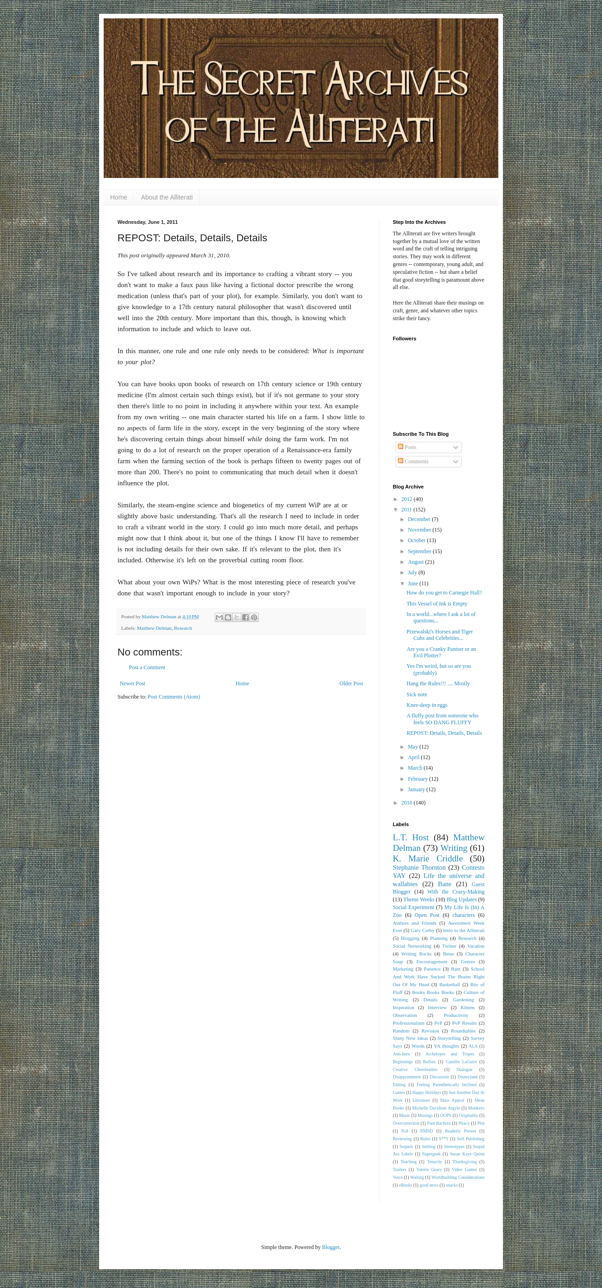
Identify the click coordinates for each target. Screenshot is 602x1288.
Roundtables (463, 1030)
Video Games (464, 1169)
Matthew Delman (154, 628)
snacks (452, 1185)
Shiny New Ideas (410, 1038)
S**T (444, 1138)
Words (418, 1046)
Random (401, 1030)
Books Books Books (433, 992)
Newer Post (132, 683)
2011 (407, 509)
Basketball (449, 984)
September (420, 551)
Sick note (417, 694)
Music (404, 1115)
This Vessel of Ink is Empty (437, 603)
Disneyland (467, 1076)
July (413, 572)
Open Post (427, 915)
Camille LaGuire (461, 1061)
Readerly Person (460, 1130)
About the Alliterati (167, 197)
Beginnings (403, 1061)
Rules (425, 1138)
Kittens (468, 1007)
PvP (438, 1023)
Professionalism (408, 1023)
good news (428, 1185)
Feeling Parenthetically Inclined (446, 1084)
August (416, 562)
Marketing (403, 969)
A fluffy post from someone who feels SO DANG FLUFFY (443, 718)
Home (118, 197)
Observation (405, 1015)
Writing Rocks (416, 953)
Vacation (476, 946)
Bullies (429, 1061)
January (417, 789)
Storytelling (449, 1038)
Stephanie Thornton (419, 867)
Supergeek (431, 1153)
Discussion (439, 1076)
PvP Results (464, 1023)
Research (183, 628)
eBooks (405, 1185)
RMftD (426, 1130)
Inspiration (403, 1007)
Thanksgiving (464, 1161)
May (413, 747)
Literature (421, 1100)
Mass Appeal (452, 1100)
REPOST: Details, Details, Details (444, 733)
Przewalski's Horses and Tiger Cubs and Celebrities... (440, 634)
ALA (473, 1046)
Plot (481, 1123)
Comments (413, 461)
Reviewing (402, 1138)
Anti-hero (401, 1053)
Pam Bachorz (439, 1123)
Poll (404, 1130)
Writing (454, 848)
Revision (430, 1030)
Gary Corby (423, 930)
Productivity (456, 1015)
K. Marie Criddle (428, 858)
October (417, 540)
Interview (437, 1007)
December (420, 519)
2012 (407, 499)
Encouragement (431, 961)
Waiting (417, 1177)
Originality (468, 1115)
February (418, 779)
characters (463, 915)
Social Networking (412, 946)
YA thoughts (446, 1046)
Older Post (351, 683)
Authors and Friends (414, 923)
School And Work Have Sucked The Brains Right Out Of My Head (439, 976)
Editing (399, 1084)
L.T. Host (411, 837)
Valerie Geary (429, 1169)
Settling (428, 1146)
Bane (445, 884)
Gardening (463, 999)
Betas (448, 953)
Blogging (410, 938)
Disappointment (407, 1076)
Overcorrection (406, 1123)
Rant (455, 969)
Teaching (409, 1161)
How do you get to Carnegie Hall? (444, 592)
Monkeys (476, 1107)
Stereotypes (454, 1146)
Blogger (331, 1247)
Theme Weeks (419, 899)
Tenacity (434, 1161)
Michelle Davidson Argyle (436, 1107)
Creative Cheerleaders (415, 1069)
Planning (438, 938)
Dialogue (465, 1069)
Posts (407, 447)
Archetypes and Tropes (449, 1053)
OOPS (446, 1115)
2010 (407, 802)
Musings (425, 1115)
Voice (398, 1177)
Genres (468, 961)
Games (399, 1092)
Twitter (449, 946)
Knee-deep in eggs (427, 705)
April (414, 757)
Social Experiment (413, 907)
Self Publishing (471, 1138)
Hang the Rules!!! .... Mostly (438, 683)
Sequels (406, 1146)
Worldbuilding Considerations (458, 1177)
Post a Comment (147, 667)
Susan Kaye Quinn (467, 1153)
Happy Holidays (426, 1092)
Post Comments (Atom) (174, 697)
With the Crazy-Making (456, 891)
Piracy (464, 1123)
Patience (432, 969)
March (416, 768)
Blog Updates (461, 899)
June (413, 583)
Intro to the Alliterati (464, 930)
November (420, 530)
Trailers (400, 1169)
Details (431, 999)
